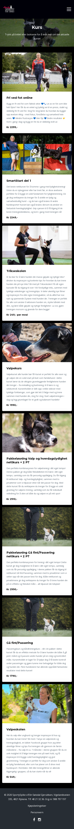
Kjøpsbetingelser (37, 805)
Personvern (37, 812)
